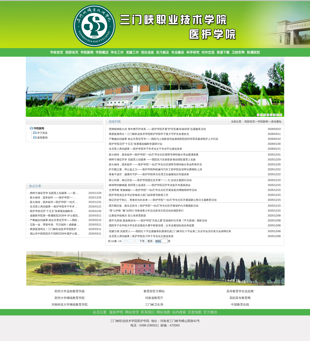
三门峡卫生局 (154, 304)
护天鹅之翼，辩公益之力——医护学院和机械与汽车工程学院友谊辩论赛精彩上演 (155, 169)
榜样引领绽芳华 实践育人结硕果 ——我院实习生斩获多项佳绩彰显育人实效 (152, 159)
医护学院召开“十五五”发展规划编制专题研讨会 (135, 143)
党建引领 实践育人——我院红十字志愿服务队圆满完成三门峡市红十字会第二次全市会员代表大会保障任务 (170, 231)
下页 (142, 241)
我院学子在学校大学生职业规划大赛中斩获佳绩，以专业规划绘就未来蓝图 (151, 225)
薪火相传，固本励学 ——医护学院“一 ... (53, 197)
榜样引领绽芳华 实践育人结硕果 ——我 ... (54, 193)
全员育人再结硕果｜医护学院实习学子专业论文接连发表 (141, 236)
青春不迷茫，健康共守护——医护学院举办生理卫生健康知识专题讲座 (149, 174)
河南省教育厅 (154, 298)
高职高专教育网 (240, 298)
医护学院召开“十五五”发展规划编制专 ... (53, 211)
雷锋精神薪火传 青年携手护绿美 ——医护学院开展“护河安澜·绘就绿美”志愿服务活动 (157, 129)
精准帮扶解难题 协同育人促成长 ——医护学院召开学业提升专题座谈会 (150, 185)
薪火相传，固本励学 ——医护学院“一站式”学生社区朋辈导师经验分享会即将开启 (155, 164)
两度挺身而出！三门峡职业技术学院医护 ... (54, 229)
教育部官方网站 (154, 291)
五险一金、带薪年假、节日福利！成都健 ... (54, 224)
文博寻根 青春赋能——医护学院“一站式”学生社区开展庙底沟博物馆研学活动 (153, 190)
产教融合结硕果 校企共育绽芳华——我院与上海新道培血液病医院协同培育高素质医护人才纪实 (163, 138)
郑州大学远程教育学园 (69, 291)
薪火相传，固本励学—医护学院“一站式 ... (54, 202)
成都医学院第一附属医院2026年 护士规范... (55, 215)
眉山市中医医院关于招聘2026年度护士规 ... (55, 233)
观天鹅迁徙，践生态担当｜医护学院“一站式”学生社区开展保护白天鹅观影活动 (153, 205)
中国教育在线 (240, 304)
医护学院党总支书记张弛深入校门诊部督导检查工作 (138, 194)
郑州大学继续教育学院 (69, 298)
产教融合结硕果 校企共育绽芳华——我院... (54, 220)
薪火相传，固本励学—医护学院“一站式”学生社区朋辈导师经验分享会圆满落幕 (153, 154)
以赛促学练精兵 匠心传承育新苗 (127, 215)
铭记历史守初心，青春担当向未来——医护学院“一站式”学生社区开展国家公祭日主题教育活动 (163, 199)
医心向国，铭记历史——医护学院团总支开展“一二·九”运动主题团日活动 (150, 180)
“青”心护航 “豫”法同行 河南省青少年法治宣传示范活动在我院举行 (146, 210)
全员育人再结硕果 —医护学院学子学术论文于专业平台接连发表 (145, 148)
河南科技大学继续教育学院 (69, 304)
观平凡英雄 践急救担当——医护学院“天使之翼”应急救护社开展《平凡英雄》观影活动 (158, 220)
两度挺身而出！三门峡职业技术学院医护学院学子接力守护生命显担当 (149, 133)
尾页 (150, 241)
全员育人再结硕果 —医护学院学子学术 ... (54, 206)
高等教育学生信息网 (240, 291)
